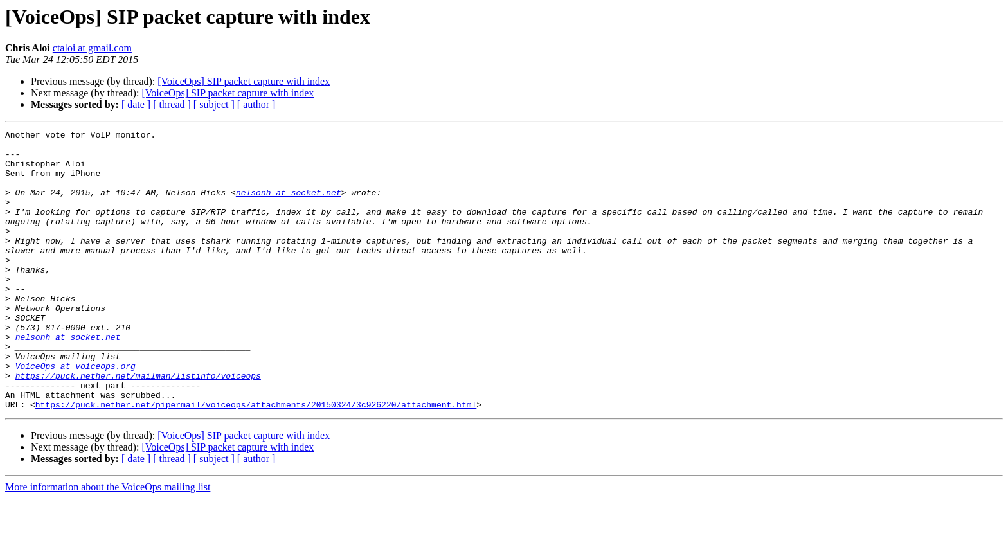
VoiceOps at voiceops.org (75, 414)
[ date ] (136, 104)
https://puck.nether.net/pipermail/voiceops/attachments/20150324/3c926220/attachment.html (255, 460)
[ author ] (256, 104)
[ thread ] (172, 104)
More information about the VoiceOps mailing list (107, 542)
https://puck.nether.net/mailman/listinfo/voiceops (138, 425)
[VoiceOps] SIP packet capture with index (244, 81)
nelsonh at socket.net (288, 205)
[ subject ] (214, 104)
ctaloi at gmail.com (92, 47)
